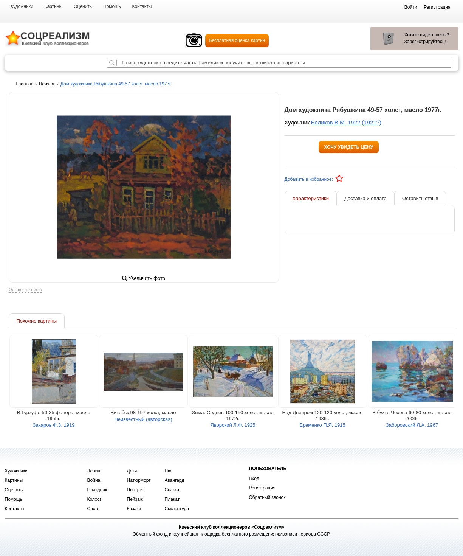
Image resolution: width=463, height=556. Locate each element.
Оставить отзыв (25, 289)
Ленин (94, 471)
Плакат (172, 499)
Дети (132, 471)
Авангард (174, 480)
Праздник (97, 489)
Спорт (93, 508)
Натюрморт (139, 480)
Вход (254, 478)
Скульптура (177, 508)
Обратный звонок (267, 497)
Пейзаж (135, 499)
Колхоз (94, 499)
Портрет (135, 489)
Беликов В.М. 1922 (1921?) (346, 122)
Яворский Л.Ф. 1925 (232, 425)
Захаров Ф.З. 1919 (53, 425)
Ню (168, 471)
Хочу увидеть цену (348, 147)
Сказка (172, 489)
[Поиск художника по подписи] (112, 63)
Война (94, 480)
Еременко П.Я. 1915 (322, 425)
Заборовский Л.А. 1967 (412, 425)
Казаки (134, 508)
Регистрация (262, 488)
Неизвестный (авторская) (143, 419)
